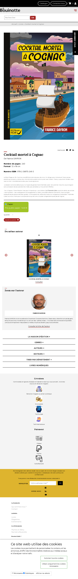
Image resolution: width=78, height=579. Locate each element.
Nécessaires (18, 573)
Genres (39, 342)
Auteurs (39, 348)
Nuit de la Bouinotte (19, 532)
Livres (21, 24)
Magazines (15, 519)
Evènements (16, 522)
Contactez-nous (59, 3)
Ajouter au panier (12, 220)
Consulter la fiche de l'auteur (39, 326)
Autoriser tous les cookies (53, 558)
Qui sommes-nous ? (19, 507)
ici (59, 478)
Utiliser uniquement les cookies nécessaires (54, 565)
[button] (6, 255)
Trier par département (39, 360)
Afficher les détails (43, 573)
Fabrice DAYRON (14, 159)
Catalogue (44, 3)
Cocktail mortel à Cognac (34, 24)
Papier (16, 206)
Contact (14, 509)
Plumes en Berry (17, 530)
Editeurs (39, 354)
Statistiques (29, 573)
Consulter (39, 282)
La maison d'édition (39, 337)
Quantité (7, 215)
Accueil (14, 24)
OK (32, 18)
